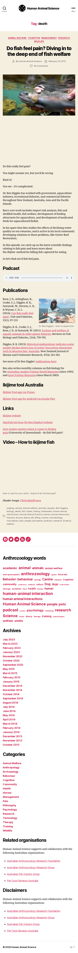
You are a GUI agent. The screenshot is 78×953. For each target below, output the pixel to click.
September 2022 (13, 664)
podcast (48, 520)
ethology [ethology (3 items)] (7, 589)
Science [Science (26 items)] (10, 615)
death (18, 511)
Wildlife (39, 41)
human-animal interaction (56, 514)
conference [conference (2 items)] (22, 585)
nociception (12, 520)
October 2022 (11, 660)
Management (49, 38)
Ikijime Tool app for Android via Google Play (29, 399)
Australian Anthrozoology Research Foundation (33, 860)
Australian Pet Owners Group (23, 874)
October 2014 (11, 694)
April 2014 (9, 719)
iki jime (19, 517)
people (28, 520)
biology (10, 511)
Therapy (8, 822)
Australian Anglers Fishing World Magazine (33, 371)
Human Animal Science (30, 61)
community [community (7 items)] (10, 584)
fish (23, 511)
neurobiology (55, 517)
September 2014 (13, 698)
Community (10, 784)
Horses (7, 792)
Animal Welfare (17, 38)
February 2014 (11, 727)
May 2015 (9, 669)
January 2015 (11, 681)
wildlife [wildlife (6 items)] (18, 620)
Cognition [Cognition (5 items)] (68, 579)
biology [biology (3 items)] (37, 580)
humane (11, 517)
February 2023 (12, 647)
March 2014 (10, 723)
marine (44, 517)
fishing (36, 511)
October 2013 (11, 744)
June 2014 (9, 711)
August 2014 (10, 702)
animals (42, 508)
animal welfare (30, 508)
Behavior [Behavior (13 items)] (9, 579)
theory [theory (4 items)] (29, 616)
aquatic (51, 508)
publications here (46, 361)
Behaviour (9, 775)
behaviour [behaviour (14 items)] (25, 579)
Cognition (34, 38)
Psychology (10, 809)
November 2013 (12, 740)
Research (64, 38)
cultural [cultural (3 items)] (31, 584)
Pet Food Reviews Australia (22, 880)
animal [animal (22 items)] (25, 568)
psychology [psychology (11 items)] (35, 610)
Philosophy (9, 805)
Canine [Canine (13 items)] (47, 579)
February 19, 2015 (57, 61)
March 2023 (10, 643)
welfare (10, 524)
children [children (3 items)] (58, 580)
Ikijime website (12, 415)
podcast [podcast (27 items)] (10, 610)
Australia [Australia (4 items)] (62, 574)
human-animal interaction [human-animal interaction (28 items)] (28, 593)
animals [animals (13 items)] (38, 568)
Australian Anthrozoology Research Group (30, 867)
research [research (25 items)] (63, 610)
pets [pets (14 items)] (62, 604)
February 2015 (11, 677)
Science (67, 520)
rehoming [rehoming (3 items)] (49, 611)
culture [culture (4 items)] (39, 584)
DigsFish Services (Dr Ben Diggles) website (28, 422)
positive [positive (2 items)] (23, 611)
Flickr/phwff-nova (30, 500)
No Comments (41, 66)
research (57, 520)
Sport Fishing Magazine (22, 375)
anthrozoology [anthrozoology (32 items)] (35, 573)
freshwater (46, 511)
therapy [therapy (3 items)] (37, 616)
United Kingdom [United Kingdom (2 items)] (58, 617)
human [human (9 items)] (49, 588)
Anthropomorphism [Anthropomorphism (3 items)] (11, 575)
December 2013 (12, 736)
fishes (29, 511)
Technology (10, 817)
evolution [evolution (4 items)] (16, 589)
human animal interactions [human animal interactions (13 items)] (22, 599)
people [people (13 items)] (52, 604)
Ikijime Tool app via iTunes (19, 392)
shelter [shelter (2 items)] (21, 617)
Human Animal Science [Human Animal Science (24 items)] (24, 604)
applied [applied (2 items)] (54, 575)
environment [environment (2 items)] (64, 585)
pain (21, 520)
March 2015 (10, 673)
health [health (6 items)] (32, 588)
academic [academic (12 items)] (10, 568)
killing (37, 517)
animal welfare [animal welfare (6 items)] (54, 568)
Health (7, 788)
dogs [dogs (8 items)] (55, 584)
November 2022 (12, 656)
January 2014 (11, 732)
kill (32, 517)
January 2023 (11, 652)
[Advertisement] (39, 143)
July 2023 (9, 639)
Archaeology (10, 771)
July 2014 (9, 706)
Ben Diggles (62, 508)
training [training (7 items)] (46, 616)
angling (10, 508)
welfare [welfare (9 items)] (8, 620)
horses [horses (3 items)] (40, 589)
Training (8, 826)
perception (37, 520)
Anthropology (11, 767)
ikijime (27, 517)
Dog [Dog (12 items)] (48, 584)
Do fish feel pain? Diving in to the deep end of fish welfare (39, 51)
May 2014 (9, 715)
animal (18, 508)
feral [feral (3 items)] (25, 589)
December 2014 (12, 685)
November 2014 (12, 690)
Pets (5, 801)
